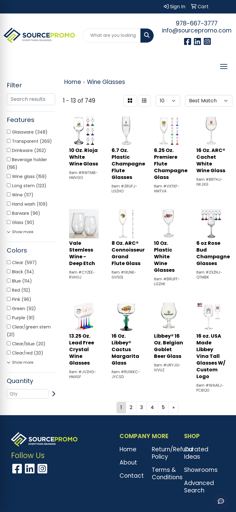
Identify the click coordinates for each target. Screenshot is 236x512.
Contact (132, 476)
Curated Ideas (196, 453)
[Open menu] (224, 66)
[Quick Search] (111, 35)
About (128, 462)
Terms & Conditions (164, 473)
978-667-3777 (197, 23)
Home (128, 449)
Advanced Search (196, 487)
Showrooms (196, 470)
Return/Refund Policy (164, 453)
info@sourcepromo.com (197, 30)
